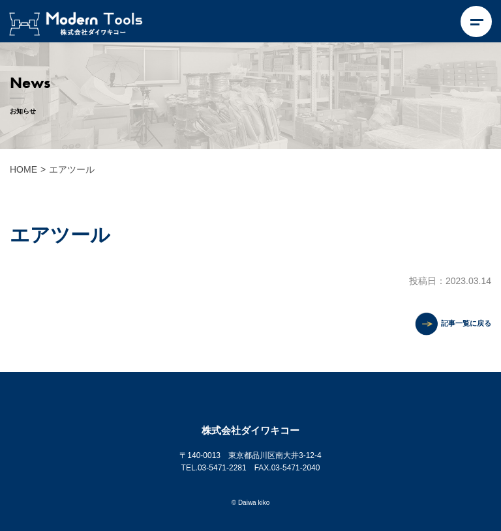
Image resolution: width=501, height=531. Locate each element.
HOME (23, 169)
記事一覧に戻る (466, 323)
